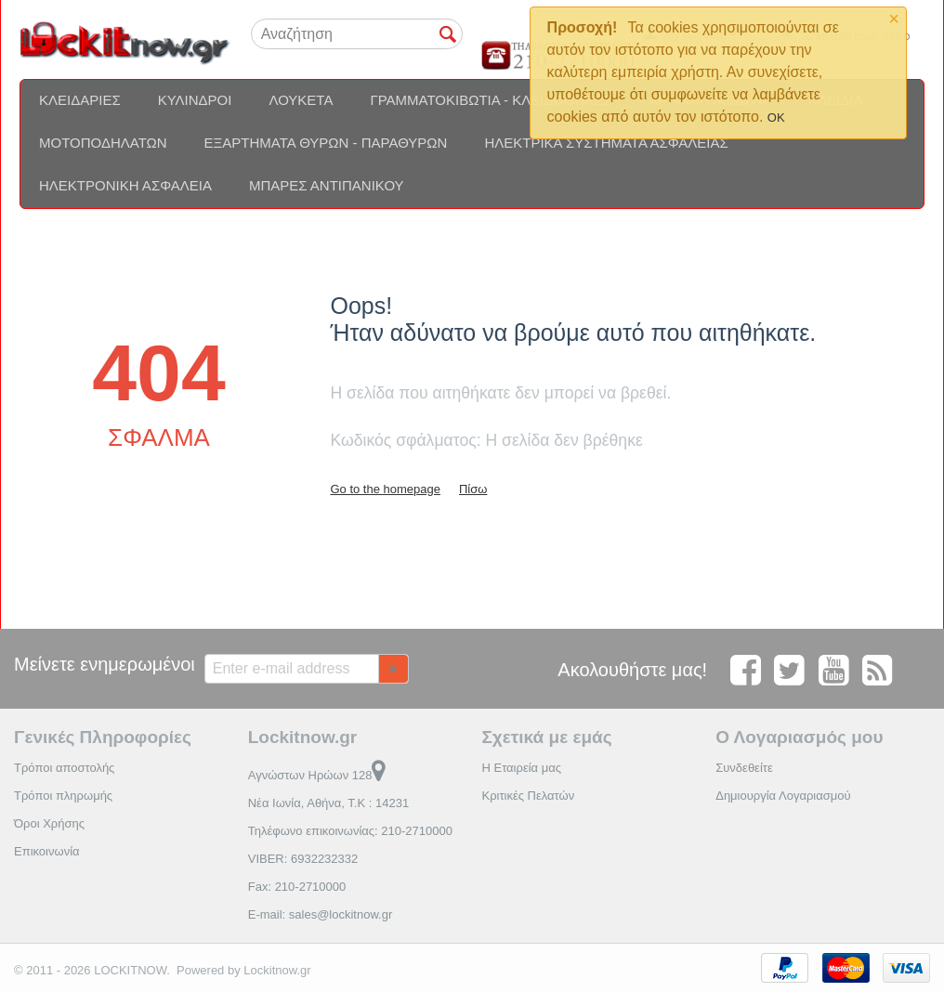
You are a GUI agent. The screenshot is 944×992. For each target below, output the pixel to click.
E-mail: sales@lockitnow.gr (320, 914)
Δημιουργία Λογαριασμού (782, 796)
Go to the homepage (385, 489)
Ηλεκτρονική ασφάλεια (125, 185)
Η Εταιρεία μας (521, 768)
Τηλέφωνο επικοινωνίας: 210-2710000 (350, 831)
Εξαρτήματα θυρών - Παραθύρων (326, 142)
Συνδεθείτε (744, 768)
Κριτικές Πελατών (527, 796)
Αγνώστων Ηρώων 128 (317, 775)
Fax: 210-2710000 (297, 887)
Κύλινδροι (195, 100)
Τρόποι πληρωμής (63, 796)
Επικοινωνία (47, 851)
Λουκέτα (301, 100)
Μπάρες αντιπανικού (326, 185)
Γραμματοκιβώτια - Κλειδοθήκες (490, 100)
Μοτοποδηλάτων (103, 142)
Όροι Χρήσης (49, 823)
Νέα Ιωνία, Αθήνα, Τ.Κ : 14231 (328, 803)
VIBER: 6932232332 (303, 859)
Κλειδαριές (80, 100)
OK (776, 117)
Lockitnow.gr (276, 970)
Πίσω (473, 489)
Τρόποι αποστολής (64, 768)
